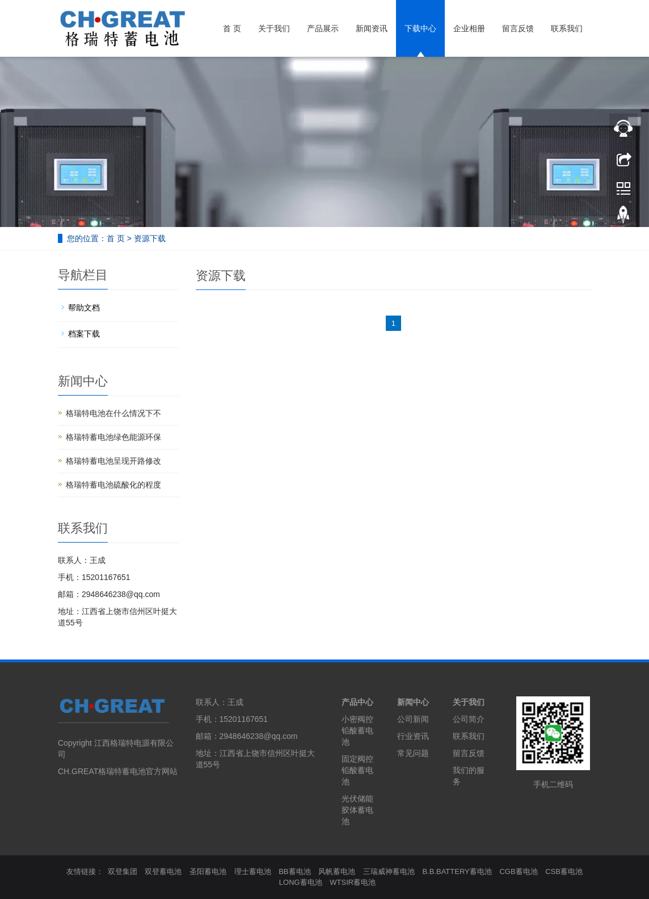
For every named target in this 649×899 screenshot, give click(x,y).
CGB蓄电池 (518, 871)
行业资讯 (413, 736)
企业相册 (469, 28)
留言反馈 (518, 28)
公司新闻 (413, 719)
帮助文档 (84, 307)
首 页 (232, 28)
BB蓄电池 (294, 871)
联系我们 (567, 28)
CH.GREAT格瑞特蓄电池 (102, 771)
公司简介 (468, 719)
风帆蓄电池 (336, 871)
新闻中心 (413, 702)
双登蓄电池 (163, 871)
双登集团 (122, 871)
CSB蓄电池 (564, 871)
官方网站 (162, 771)
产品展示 (323, 28)
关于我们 (274, 28)
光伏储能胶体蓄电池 (357, 810)
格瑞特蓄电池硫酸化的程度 (113, 484)
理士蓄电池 (252, 871)
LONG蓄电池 (300, 882)
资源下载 (150, 238)
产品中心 (357, 702)
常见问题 (413, 753)
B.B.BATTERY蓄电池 (456, 871)
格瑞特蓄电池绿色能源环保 (113, 437)
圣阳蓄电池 (207, 871)
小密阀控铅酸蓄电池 (357, 730)
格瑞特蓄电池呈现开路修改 (113, 460)
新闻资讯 (371, 28)
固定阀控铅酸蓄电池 (357, 770)
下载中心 (420, 28)
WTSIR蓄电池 (353, 882)
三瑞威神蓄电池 (389, 871)
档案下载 (84, 333)
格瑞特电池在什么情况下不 (113, 413)
